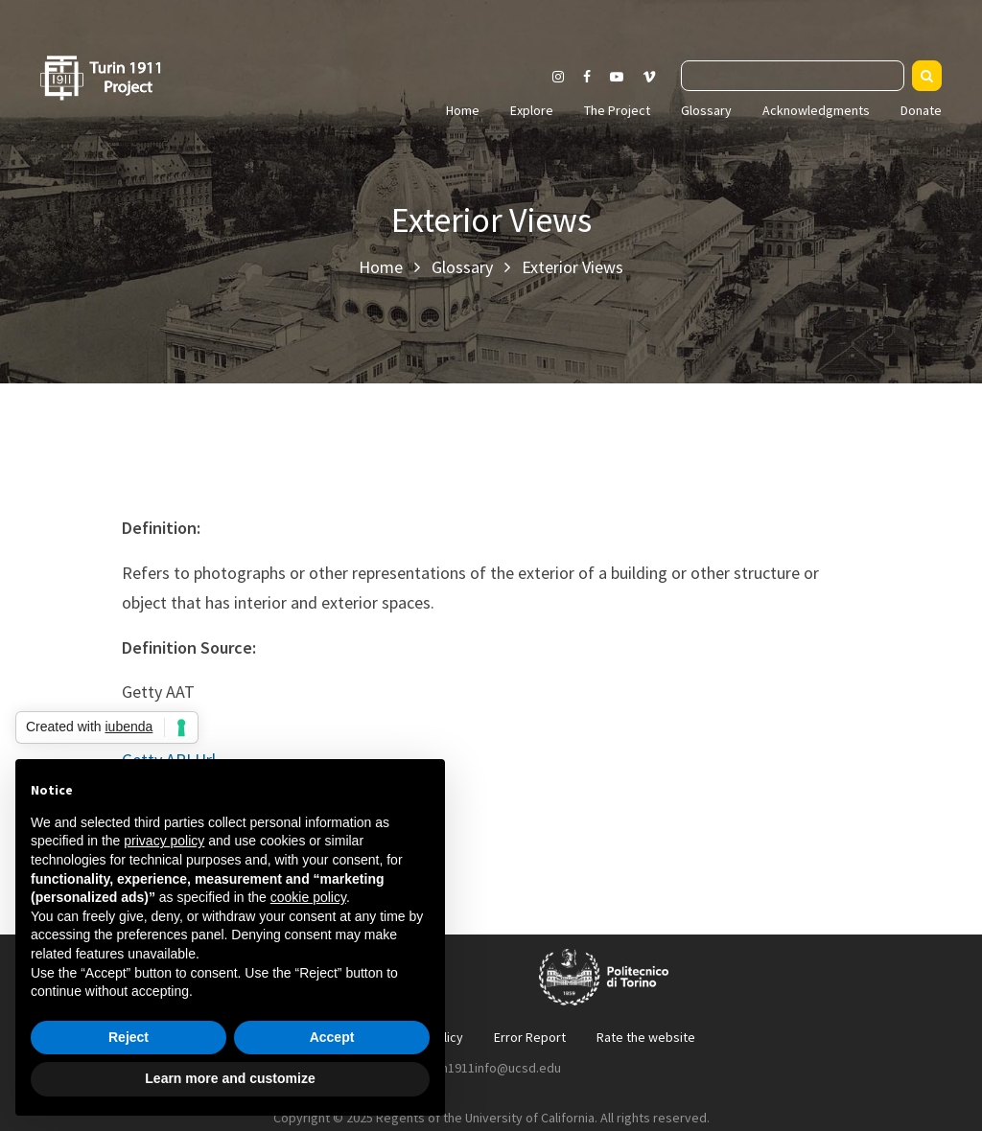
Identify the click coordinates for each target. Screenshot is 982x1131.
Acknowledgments (816, 110)
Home (462, 110)
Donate (921, 110)
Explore (531, 110)
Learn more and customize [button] (230, 1078)
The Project (617, 110)
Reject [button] (128, 1037)
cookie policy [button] (308, 897)
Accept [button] (332, 1037)
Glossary (706, 110)
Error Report (530, 1037)
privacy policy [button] (164, 840)
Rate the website (645, 1037)
